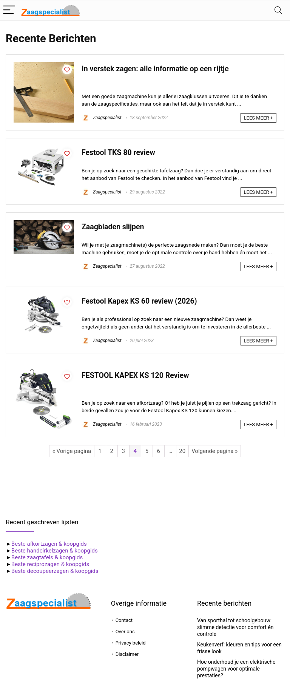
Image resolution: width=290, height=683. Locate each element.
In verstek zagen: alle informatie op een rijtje (155, 68)
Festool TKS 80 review (118, 152)
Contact (124, 620)
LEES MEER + (258, 118)
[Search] (278, 10)
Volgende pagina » (214, 451)
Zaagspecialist (102, 117)
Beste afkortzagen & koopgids (49, 543)
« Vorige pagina (71, 451)
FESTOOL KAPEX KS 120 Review (135, 375)
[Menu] (9, 10)
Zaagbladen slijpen (113, 227)
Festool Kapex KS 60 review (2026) (139, 301)
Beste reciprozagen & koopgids (50, 564)
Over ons (125, 631)
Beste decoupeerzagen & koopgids (55, 571)
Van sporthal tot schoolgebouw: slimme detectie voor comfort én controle (235, 627)
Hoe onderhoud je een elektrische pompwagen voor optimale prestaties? (236, 668)
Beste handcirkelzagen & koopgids (54, 550)
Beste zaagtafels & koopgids (47, 557)
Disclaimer (127, 654)
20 (182, 451)
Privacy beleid (131, 643)
